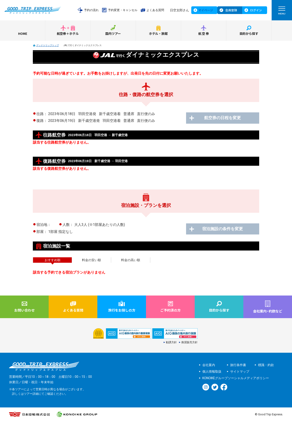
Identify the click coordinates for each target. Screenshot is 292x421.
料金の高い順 (130, 260)
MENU (281, 11)
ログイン (256, 10)
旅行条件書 (238, 365)
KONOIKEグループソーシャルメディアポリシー (235, 378)
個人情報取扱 (211, 371)
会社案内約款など (267, 311)
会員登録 (231, 10)
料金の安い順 (91, 260)
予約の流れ (91, 10)
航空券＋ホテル (68, 33)
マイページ (205, 10)
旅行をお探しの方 (121, 310)
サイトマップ (239, 371)
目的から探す (248, 33)
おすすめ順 (52, 260)
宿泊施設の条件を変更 (223, 229)
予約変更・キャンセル (122, 10)
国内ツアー (113, 33)
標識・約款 (266, 365)
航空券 (204, 33)
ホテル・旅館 (158, 33)
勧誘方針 (171, 342)
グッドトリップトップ (47, 45)
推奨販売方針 (189, 342)
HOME (22, 33)
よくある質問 (155, 10)
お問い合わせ (24, 310)
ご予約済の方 (170, 310)
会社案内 (208, 365)
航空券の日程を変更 (223, 118)
